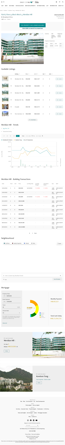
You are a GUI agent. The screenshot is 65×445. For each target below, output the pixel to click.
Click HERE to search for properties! (32, 28)
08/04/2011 (4, 222)
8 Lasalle (17, 107)
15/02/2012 (4, 218)
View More (32, 119)
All (18, 136)
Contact (59, 79)
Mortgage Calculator (42, 412)
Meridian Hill (18, 10)
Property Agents (32, 409)
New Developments (40, 401)
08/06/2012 (4, 214)
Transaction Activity (7, 131)
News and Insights (22, 412)
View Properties (40, 379)
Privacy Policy (28, 434)
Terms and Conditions (35, 434)
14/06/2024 (4, 188)
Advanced (5, 323)
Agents (32, 403)
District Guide (47, 379)
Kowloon (5, 10)
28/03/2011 (4, 227)
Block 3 (23, 10)
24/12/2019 (4, 201)
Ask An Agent (30, 412)
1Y (4, 136)
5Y (10, 136)
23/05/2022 (4, 192)
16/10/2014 (4, 209)
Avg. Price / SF (6, 128)
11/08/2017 (4, 205)
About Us (32, 407)
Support (32, 415)
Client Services (32, 399)
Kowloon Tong (11, 10)
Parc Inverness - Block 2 (19, 114)
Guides (35, 412)
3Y (7, 136)
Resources (32, 411)
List (34, 401)
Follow (6, 351)
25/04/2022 (4, 196)
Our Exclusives (29, 401)
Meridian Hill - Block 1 (19, 93)
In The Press (46, 409)
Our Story (18, 409)
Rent (24, 401)
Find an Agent (29, 405)
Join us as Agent (35, 405)
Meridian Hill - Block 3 (19, 79)
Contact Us (34, 416)
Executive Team (24, 409)
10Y (14, 136)
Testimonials (40, 409)
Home (1, 10)
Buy (21, 401)
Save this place (57, 279)
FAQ (30, 416)
